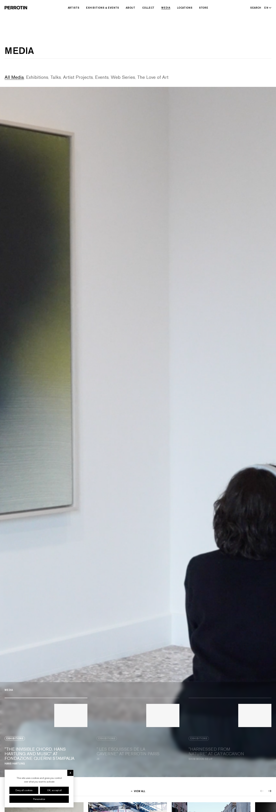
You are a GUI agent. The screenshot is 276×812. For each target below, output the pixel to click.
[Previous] (262, 791)
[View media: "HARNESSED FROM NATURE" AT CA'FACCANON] (230, 731)
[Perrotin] (16, 7)
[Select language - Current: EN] (267, 7)
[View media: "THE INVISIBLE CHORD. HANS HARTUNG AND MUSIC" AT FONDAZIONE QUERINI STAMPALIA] (46, 731)
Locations (184, 7)
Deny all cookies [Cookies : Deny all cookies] (24, 790)
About (130, 7)
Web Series (123, 77)
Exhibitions (37, 77)
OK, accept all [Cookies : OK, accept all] (54, 790)
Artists (73, 7)
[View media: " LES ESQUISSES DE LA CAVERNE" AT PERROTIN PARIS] (138, 731)
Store (203, 7)
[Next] (269, 791)
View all (138, 791)
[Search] (256, 7)
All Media (14, 77)
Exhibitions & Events (102, 7)
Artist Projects (78, 77)
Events (102, 77)
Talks (55, 77)
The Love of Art (152, 77)
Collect (148, 7)
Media (165, 7)
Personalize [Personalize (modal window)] (39, 799)
